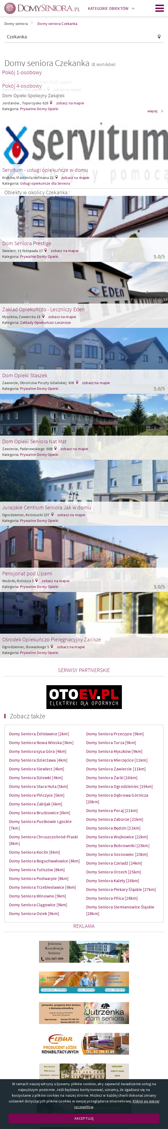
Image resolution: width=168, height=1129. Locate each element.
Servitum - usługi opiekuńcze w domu (45, 169)
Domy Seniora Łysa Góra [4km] (37, 751)
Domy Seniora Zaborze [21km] (114, 819)
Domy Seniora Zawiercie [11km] (116, 768)
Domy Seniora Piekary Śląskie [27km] (121, 889)
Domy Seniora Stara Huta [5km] (38, 786)
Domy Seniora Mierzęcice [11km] (117, 760)
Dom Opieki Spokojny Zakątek (33, 95)
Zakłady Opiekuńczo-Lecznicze (45, 322)
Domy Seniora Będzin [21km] (113, 828)
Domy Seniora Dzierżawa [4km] (38, 760)
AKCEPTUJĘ (84, 1118)
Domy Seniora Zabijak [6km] (35, 804)
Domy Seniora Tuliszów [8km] (37, 869)
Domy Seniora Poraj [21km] (112, 810)
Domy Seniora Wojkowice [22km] (117, 836)
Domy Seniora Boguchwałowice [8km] (44, 861)
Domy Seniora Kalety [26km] (112, 880)
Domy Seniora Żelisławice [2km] (39, 733)
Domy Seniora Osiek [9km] (34, 913)
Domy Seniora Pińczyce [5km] (37, 795)
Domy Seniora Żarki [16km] (112, 777)
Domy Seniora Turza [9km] (111, 742)
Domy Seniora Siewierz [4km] (36, 768)
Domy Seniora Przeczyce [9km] (115, 733)
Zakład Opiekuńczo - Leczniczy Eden (43, 309)
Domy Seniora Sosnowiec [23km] (117, 854)
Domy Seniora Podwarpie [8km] (39, 878)
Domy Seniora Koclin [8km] (34, 852)
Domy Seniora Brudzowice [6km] (40, 812)
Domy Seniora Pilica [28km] (112, 898)
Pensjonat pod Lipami (27, 573)
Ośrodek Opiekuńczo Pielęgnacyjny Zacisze (51, 639)
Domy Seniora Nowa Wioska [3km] (41, 742)
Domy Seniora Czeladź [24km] (114, 863)
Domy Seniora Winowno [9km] (37, 896)
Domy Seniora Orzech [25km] (113, 871)
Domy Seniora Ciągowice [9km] (38, 904)
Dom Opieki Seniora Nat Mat (34, 441)
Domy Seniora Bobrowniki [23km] (118, 845)
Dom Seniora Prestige (26, 243)
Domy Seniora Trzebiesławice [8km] (42, 887)
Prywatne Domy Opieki (39, 256)
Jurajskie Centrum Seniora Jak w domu (46, 507)
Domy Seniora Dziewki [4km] (36, 777)
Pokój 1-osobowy (22, 72)
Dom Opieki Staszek (24, 375)
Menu (160, 8)
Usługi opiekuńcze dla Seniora (45, 183)
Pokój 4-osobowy (22, 85)
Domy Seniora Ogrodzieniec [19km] (119, 786)
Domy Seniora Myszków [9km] (114, 751)
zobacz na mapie (69, 103)
